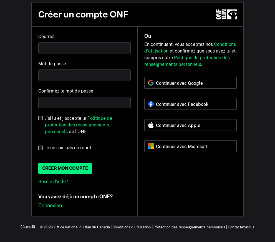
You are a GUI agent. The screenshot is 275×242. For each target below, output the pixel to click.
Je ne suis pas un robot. (68, 147)
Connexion (50, 205)
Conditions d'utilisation (131, 227)
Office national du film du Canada (82, 227)
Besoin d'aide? (53, 181)
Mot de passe (52, 63)
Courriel (46, 36)
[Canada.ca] (28, 227)
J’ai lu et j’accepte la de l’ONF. (78, 125)
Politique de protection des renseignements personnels (78, 125)
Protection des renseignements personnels (189, 227)
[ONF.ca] (226, 14)
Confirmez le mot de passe (65, 91)
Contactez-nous (241, 227)
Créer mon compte (65, 168)
